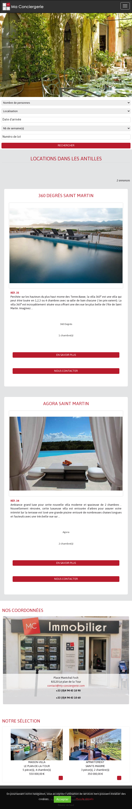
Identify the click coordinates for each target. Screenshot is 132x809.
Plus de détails (84, 799)
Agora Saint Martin (66, 403)
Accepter (62, 799)
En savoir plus (66, 354)
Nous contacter (66, 370)
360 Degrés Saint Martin (66, 195)
